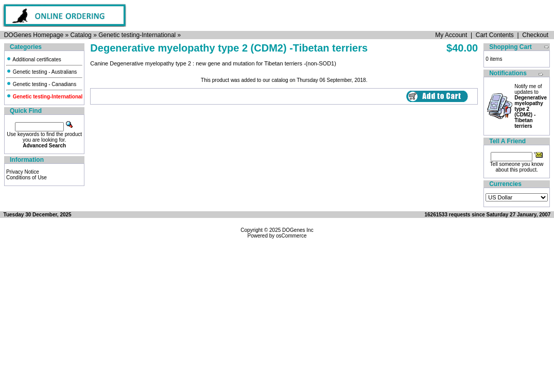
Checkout (535, 35)
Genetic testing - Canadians (41, 84)
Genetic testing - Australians (41, 72)
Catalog (80, 35)
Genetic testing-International (137, 35)
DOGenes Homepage (33, 35)
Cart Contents (495, 35)
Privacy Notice (22, 172)
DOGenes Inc (298, 230)
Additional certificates (33, 59)
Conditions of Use (26, 177)
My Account (451, 35)
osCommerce (291, 236)
